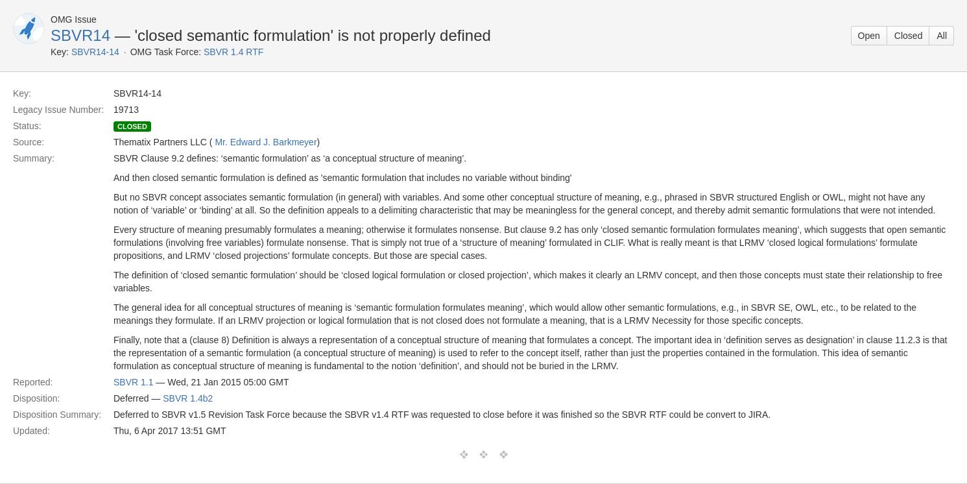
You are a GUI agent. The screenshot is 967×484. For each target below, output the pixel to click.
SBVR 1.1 (133, 382)
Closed (908, 35)
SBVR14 (80, 35)
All (942, 35)
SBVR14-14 (95, 52)
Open (869, 35)
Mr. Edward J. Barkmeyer (265, 142)
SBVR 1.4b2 (188, 398)
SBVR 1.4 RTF (233, 52)
